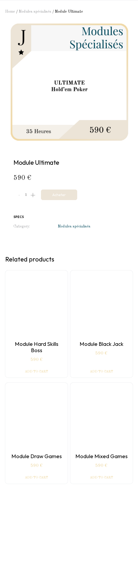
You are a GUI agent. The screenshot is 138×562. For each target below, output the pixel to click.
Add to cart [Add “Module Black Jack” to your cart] (101, 371)
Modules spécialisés (35, 11)
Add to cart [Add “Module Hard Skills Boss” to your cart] (36, 371)
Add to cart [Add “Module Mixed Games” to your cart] (101, 477)
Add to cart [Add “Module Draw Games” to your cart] (36, 477)
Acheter (59, 194)
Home (10, 11)
